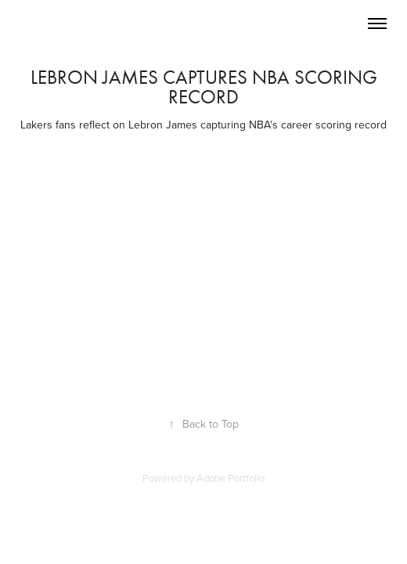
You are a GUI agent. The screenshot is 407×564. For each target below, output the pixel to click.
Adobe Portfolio (230, 478)
